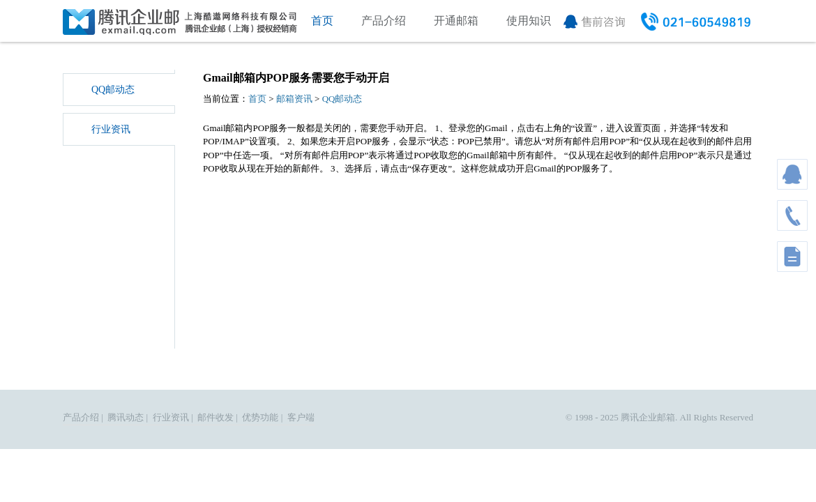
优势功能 (260, 417)
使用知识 (528, 20)
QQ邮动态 (113, 89)
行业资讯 (110, 129)
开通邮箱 (456, 20)
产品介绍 (383, 20)
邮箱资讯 (294, 98)
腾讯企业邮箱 (648, 417)
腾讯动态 (125, 417)
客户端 (301, 417)
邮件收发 (215, 417)
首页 (322, 20)
